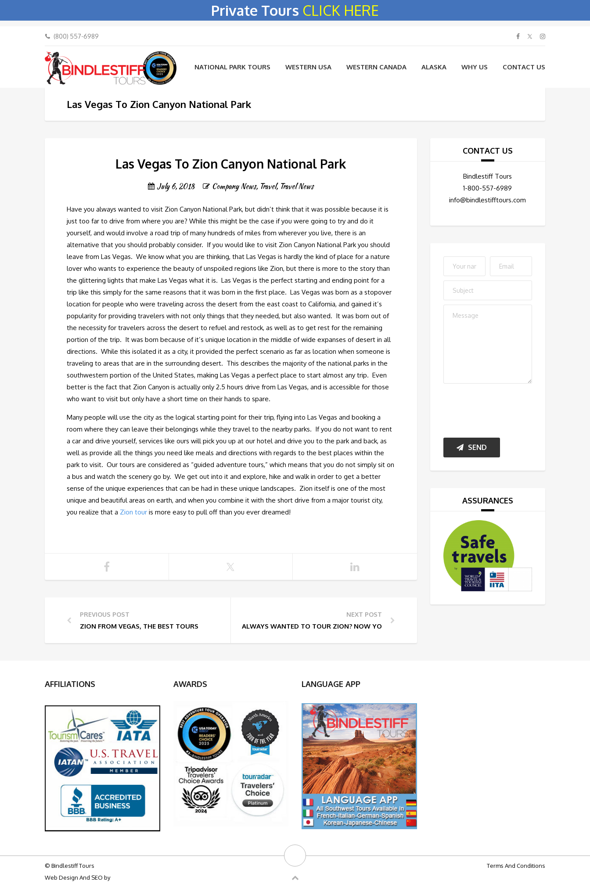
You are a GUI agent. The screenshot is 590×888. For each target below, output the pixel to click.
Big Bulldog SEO (133, 877)
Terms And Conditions (516, 865)
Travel (267, 186)
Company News (234, 186)
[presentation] (510, 409)
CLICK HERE (340, 10)
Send (472, 447)
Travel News (296, 186)
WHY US (474, 67)
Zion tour (133, 512)
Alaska (433, 67)
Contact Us (524, 67)
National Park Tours (232, 67)
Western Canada (376, 67)
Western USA (308, 67)
